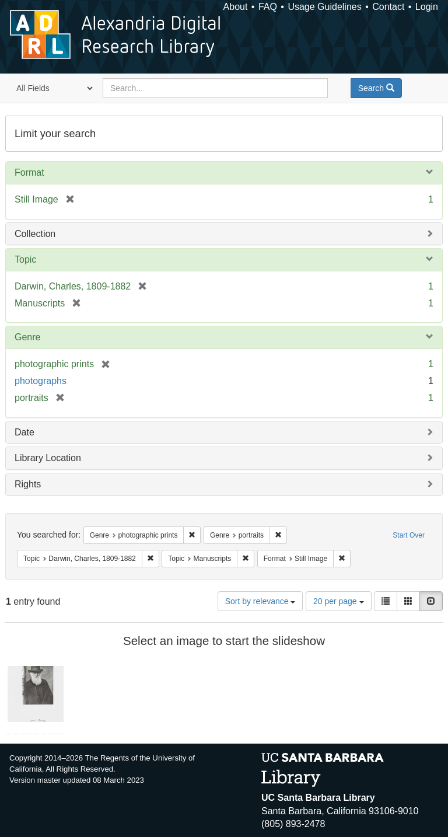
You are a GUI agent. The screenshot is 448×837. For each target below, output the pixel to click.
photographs (40, 381)
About (235, 7)
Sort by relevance (260, 601)
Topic (25, 259)
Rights (28, 484)
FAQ (267, 7)
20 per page (338, 601)
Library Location (48, 458)
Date (24, 432)
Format (29, 172)
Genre (27, 337)
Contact (388, 7)
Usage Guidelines (324, 7)
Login (426, 7)
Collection (35, 234)
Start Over (409, 535)
